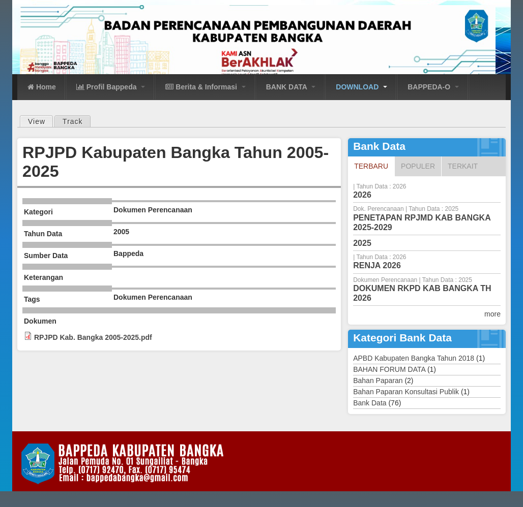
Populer (418, 166)
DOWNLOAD (361, 87)
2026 (362, 195)
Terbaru (374, 165)
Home (41, 87)
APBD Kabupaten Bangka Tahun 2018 (413, 358)
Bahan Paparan (377, 380)
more (492, 314)
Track (72, 121)
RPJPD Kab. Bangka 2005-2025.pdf (93, 337)
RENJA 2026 (377, 265)
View (40, 120)
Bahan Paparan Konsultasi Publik (406, 392)
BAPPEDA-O (433, 87)
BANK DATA (291, 87)
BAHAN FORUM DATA (389, 369)
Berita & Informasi (205, 87)
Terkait (463, 166)
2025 (362, 243)
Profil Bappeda (111, 87)
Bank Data (369, 403)
